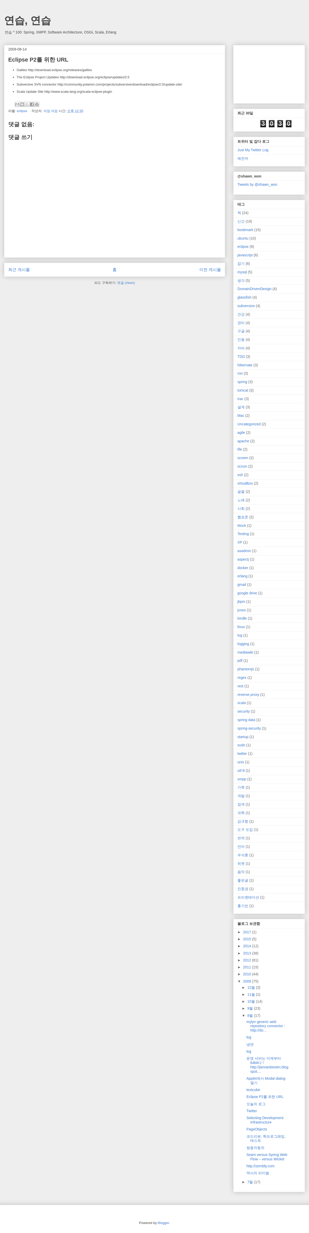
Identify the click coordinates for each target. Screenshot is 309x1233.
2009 (247, 981)
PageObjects (256, 1129)
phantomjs (245, 669)
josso (241, 610)
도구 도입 (245, 829)
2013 (247, 953)
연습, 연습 (27, 20)
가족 (241, 787)
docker (242, 568)
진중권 (242, 889)
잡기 (241, 263)
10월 (251, 1001)
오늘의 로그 (255, 1104)
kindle (242, 618)
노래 (241, 500)
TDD (241, 356)
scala (241, 703)
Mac (240, 415)
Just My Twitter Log (252, 150)
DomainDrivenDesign (254, 289)
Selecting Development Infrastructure (265, 1120)
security (243, 711)
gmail (241, 584)
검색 (241, 804)
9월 (250, 1008)
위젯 (241, 864)
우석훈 (242, 855)
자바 (241, 348)
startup (242, 737)
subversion (246, 306)
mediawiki (245, 652)
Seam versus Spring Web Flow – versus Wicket (266, 1157)
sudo (241, 745)
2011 (247, 967)
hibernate (244, 365)
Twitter (251, 1111)
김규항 (242, 821)
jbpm (241, 601)
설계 (241, 407)
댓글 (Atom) (126, 283)
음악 (241, 872)
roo (240, 373)
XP (239, 542)
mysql (242, 272)
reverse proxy (248, 694)
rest (240, 686)
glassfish (244, 297)
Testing (243, 534)
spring (242, 382)
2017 (247, 932)
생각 (241, 280)
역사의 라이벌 (257, 1173)
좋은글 (242, 880)
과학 (241, 813)
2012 (247, 960)
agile (241, 432)
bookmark (245, 230)
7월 (250, 1182)
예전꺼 (242, 158)
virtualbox (245, 483)
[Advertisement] (263, 73)
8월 (250, 1016)
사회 (241, 508)
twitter (242, 753)
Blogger (163, 1223)
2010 (247, 974)
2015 (247, 939)
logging (243, 644)
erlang (242, 576)
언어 (241, 846)
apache (243, 441)
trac (240, 399)
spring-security (249, 728)
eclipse (22, 111)
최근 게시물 (19, 269)
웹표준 (242, 517)
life (239, 449)
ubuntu (242, 238)
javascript (245, 255)
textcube (253, 1090)
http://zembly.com (260, 1166)
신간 (241, 221)
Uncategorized (249, 424)
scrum (242, 466)
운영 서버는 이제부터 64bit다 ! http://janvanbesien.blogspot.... (267, 1064)
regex (241, 677)
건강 (241, 314)
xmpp (241, 779)
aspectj (243, 559)
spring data (246, 720)
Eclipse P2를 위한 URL (265, 1097)
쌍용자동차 (255, 1148)
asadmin (244, 551)
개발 (241, 796)
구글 (241, 331)
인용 (241, 339)
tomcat (242, 390)
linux (241, 627)
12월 (251, 987)
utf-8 (241, 770)
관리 (241, 323)
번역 (241, 838)
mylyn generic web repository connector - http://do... (265, 1026)
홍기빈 (242, 906)
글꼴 (241, 491)
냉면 (250, 1044)
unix (240, 762)
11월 (251, 994)
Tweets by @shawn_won (257, 184)
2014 (247, 946)
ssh (240, 475)
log (239, 635)
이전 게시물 (210, 269)
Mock (241, 525)
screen (242, 458)
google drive (247, 593)
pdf (239, 660)
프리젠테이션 (248, 897)
